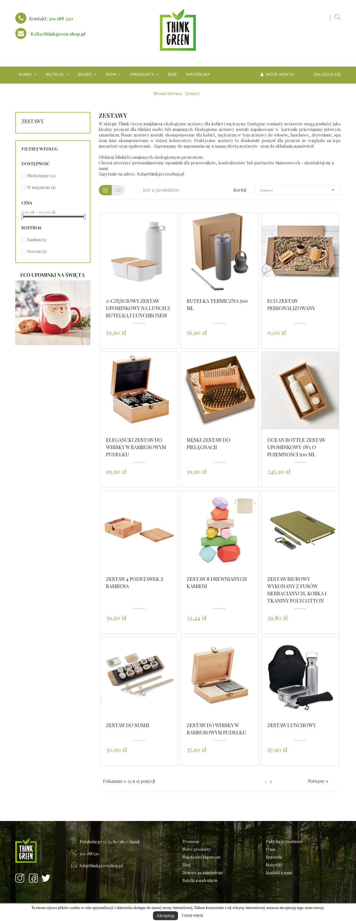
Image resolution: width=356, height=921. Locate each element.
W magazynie (41, 187)
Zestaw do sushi (127, 725)
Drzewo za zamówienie (202, 872)
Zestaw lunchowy (291, 725)
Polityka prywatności (284, 841)
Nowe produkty (196, 849)
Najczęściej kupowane (201, 857)
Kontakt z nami (279, 872)
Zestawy (32, 121)
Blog (186, 865)
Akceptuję (165, 915)
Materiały (274, 865)
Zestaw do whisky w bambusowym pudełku (216, 729)
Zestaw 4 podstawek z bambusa (135, 582)
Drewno (36, 251)
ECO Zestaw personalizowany (291, 304)
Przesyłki (274, 857)
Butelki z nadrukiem (199, 880)
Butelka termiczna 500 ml (217, 304)
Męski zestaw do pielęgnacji (208, 443)
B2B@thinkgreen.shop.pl (57, 34)
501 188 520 (61, 18)
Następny (319, 781)
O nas (271, 849)
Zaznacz (298, 190)
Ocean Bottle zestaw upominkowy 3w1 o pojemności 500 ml (296, 447)
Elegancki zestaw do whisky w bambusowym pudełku (136, 447)
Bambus (36, 239)
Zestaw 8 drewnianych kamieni (217, 582)
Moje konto (277, 74)
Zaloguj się (327, 74)
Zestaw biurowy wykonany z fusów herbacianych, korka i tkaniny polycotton (297, 590)
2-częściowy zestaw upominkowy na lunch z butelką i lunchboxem (138, 308)
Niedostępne (41, 175)
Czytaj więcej (192, 915)
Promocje (190, 841)
